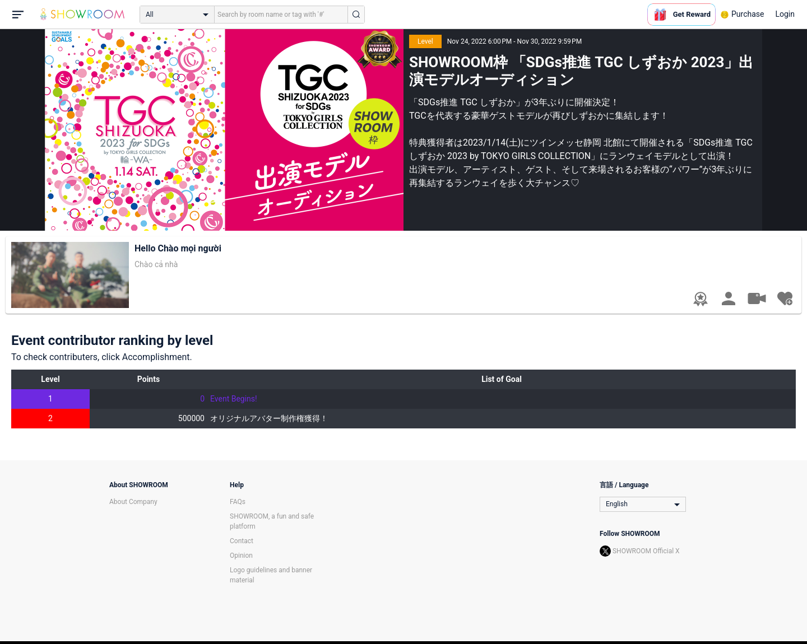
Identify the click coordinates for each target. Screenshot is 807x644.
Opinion (241, 555)
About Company (133, 502)
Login (785, 14)
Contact (241, 541)
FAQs (237, 502)
